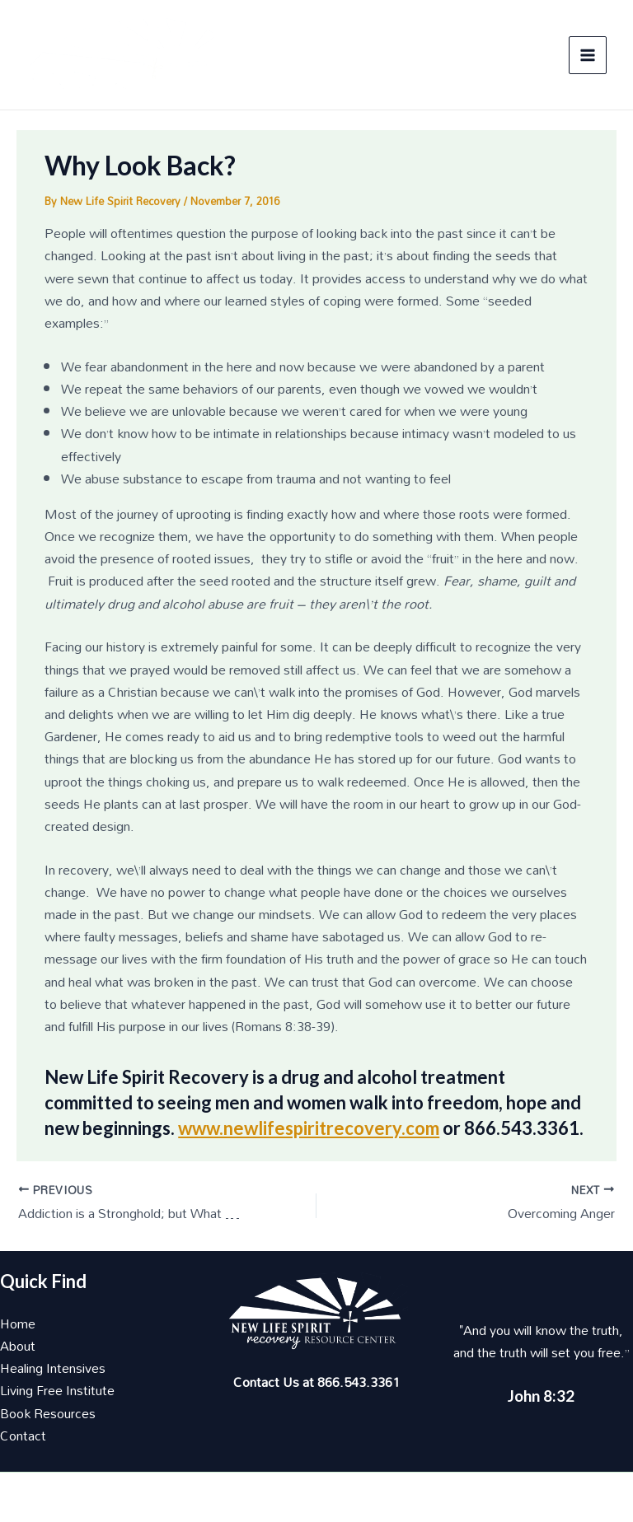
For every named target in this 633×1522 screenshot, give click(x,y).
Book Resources (48, 1413)
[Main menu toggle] (588, 55)
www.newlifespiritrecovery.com (308, 1128)
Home (17, 1323)
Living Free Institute (57, 1390)
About (17, 1346)
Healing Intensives (53, 1368)
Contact (23, 1435)
